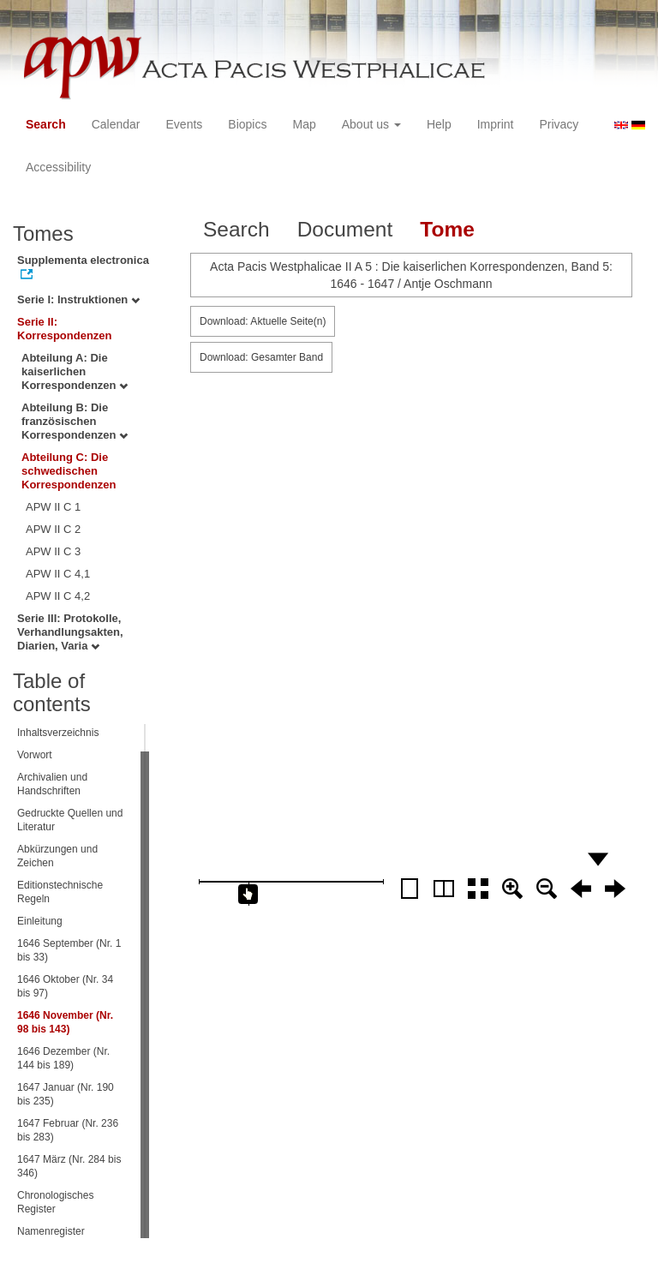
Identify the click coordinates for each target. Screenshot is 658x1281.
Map (303, 124)
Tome (447, 229)
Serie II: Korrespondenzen (64, 328)
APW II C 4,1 (58, 573)
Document (345, 229)
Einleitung (40, 921)
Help (439, 124)
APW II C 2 (53, 529)
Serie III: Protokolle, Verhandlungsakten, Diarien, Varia (70, 632)
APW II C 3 (53, 551)
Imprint (495, 124)
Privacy (558, 124)
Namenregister (51, 1231)
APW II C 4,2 (58, 596)
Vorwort (34, 755)
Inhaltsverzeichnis (58, 733)
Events (184, 124)
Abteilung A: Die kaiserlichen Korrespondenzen (74, 371)
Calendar (116, 124)
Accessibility (58, 167)
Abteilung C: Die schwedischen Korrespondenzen (69, 471)
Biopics (247, 124)
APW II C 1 (53, 506)
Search (46, 124)
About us (371, 124)
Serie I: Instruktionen (78, 299)
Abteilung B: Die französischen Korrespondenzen (74, 421)
